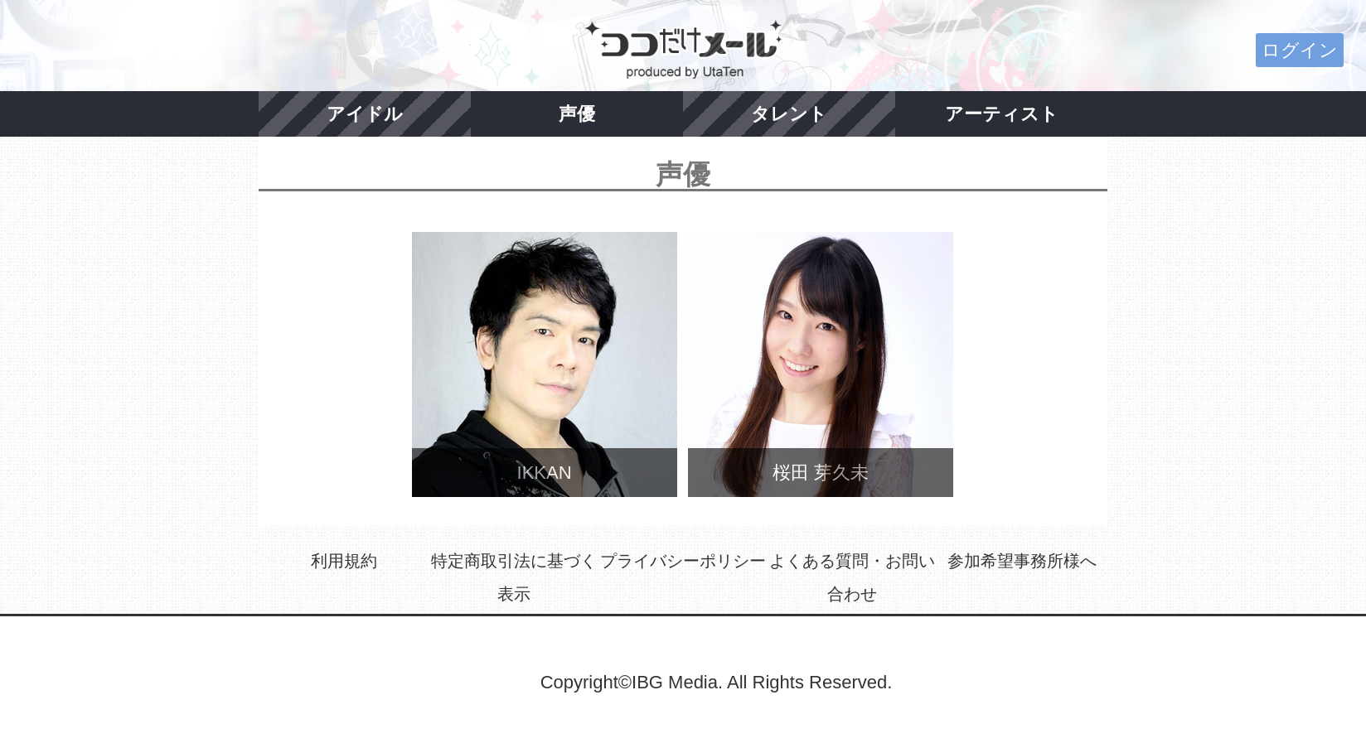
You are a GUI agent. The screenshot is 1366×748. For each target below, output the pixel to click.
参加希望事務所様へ (1022, 561)
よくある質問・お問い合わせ (852, 577)
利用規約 (344, 561)
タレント (789, 114)
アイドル (365, 114)
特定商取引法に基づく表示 (514, 577)
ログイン (1300, 50)
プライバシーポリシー (683, 561)
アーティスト (1001, 114)
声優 (577, 114)
